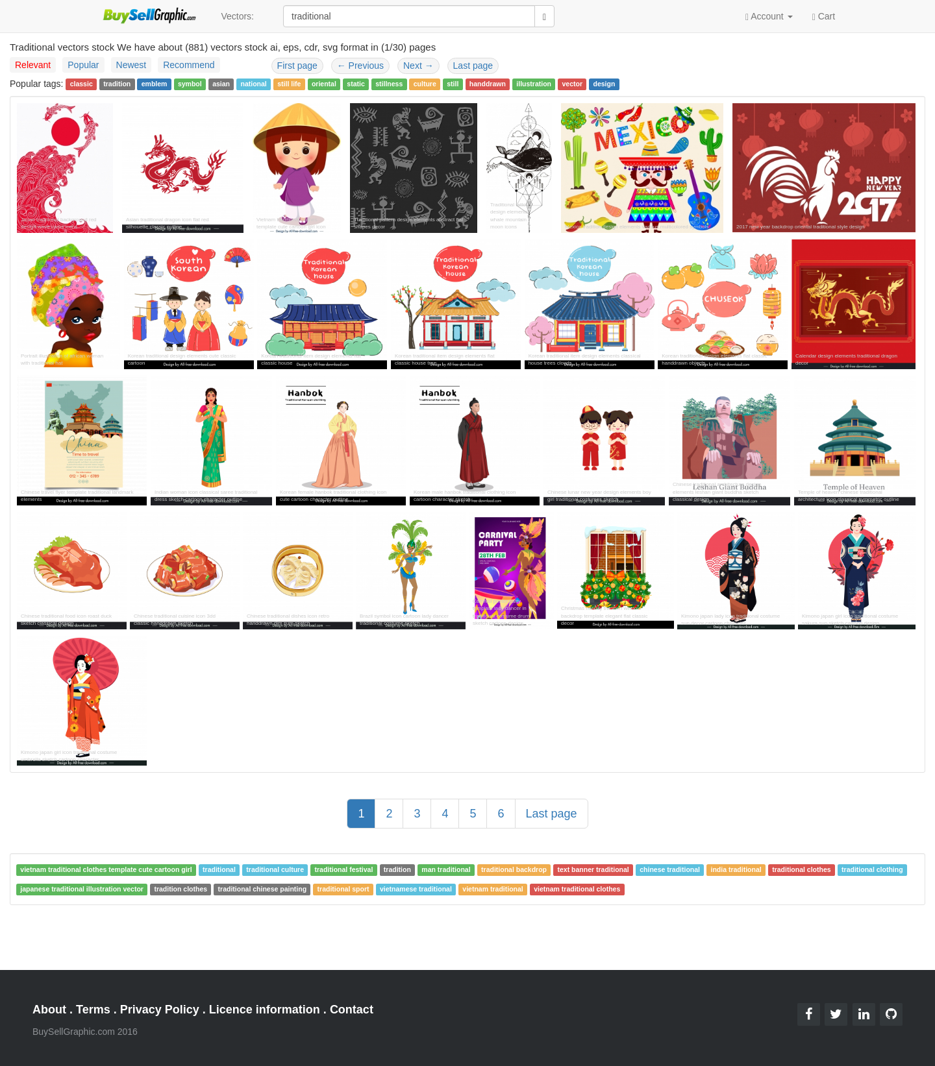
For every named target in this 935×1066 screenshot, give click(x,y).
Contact (351, 1009)
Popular (83, 65)
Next (418, 65)
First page (297, 65)
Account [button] (769, 16)
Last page (473, 65)
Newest (131, 65)
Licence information (264, 1009)
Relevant (33, 65)
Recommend (188, 65)
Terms (93, 1009)
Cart (823, 15)
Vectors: (237, 16)
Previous (360, 65)
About (49, 1009)
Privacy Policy (159, 1009)
